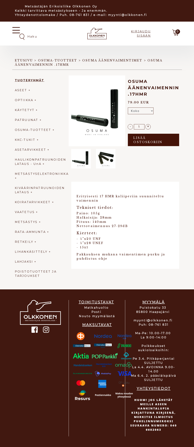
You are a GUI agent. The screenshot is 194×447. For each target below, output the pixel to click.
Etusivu (24, 60)
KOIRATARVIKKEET (33, 202)
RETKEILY (24, 242)
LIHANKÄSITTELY (32, 251)
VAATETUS (25, 212)
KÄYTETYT (25, 110)
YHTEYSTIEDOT (153, 388)
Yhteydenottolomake (35, 15)
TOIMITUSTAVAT (96, 302)
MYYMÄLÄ (153, 302)
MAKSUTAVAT (97, 325)
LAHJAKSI (24, 261)
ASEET (21, 90)
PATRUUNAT (26, 120)
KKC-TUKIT (25, 140)
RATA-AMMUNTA (31, 232)
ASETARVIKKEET (30, 149)
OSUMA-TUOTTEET (33, 130)
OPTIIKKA (24, 100)
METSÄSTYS (26, 222)
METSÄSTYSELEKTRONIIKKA (42, 174)
